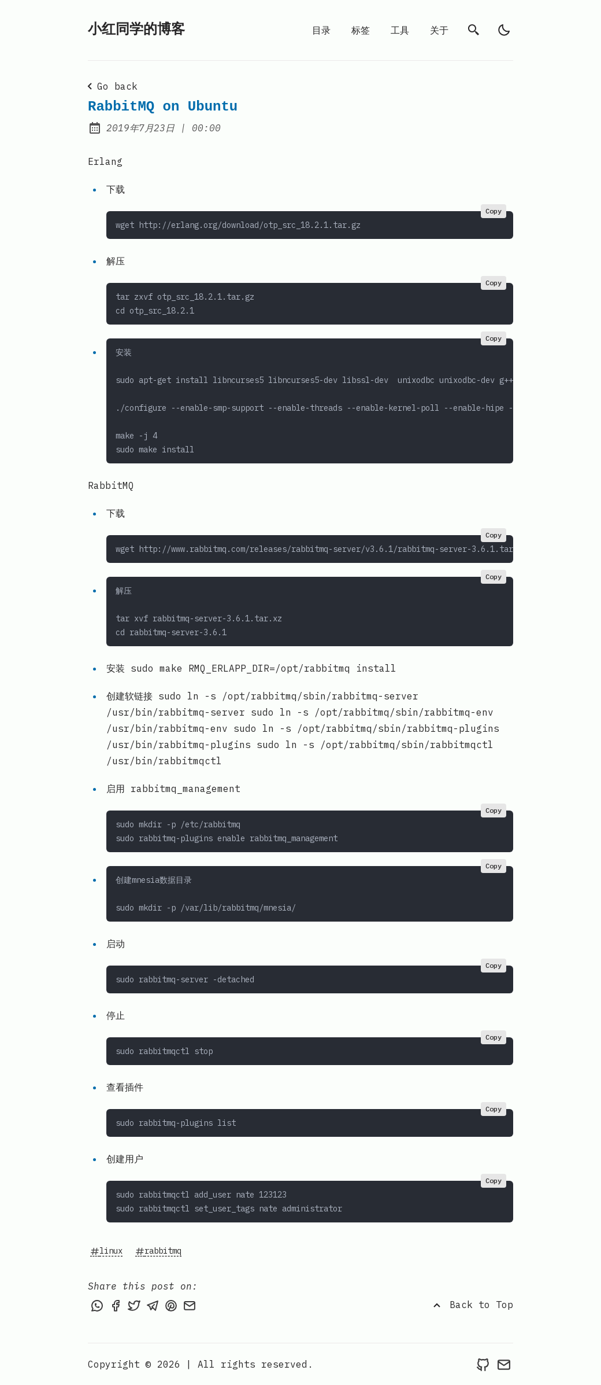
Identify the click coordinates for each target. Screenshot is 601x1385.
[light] (504, 30)
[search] (474, 30)
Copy (493, 211)
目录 (321, 30)
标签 (360, 30)
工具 (400, 30)
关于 (439, 30)
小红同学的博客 (136, 29)
